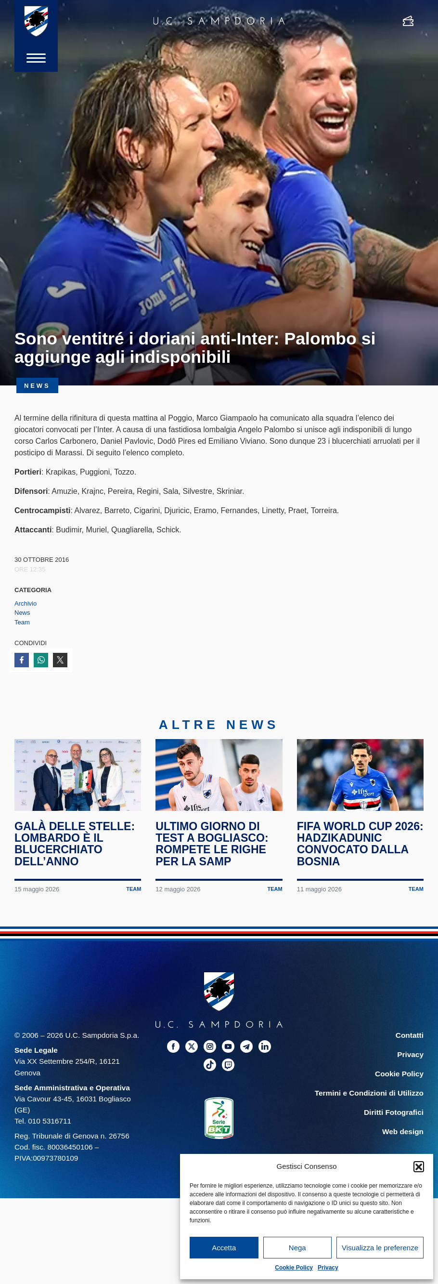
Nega (297, 1248)
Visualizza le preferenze (380, 1248)
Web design (403, 1132)
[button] (419, 1166)
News (22, 612)
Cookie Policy (294, 1267)
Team (22, 622)
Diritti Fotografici (394, 1113)
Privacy (328, 1267)
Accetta (224, 1248)
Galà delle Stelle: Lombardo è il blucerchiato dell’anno (74, 844)
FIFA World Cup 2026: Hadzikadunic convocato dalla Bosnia (355, 844)
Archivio (25, 603)
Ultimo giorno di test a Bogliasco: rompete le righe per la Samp (212, 844)
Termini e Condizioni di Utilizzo (369, 1094)
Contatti (410, 1036)
